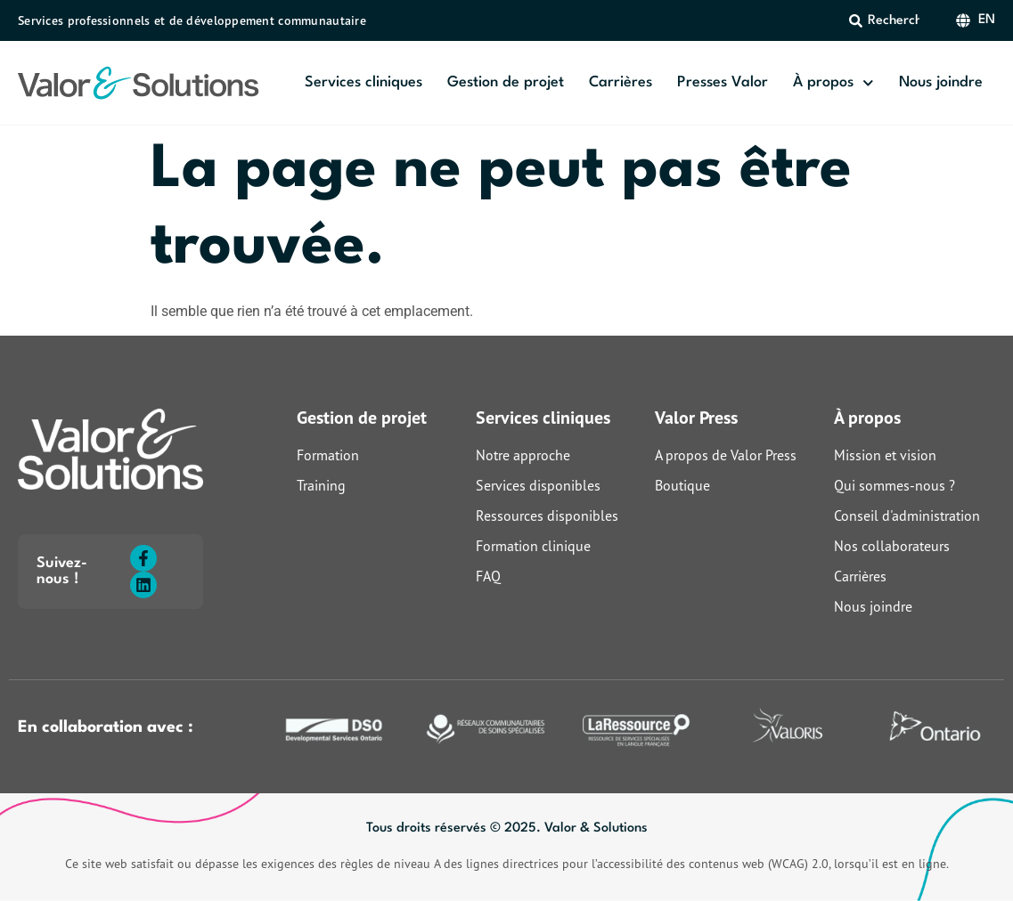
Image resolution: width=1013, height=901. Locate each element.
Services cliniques (363, 82)
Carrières (620, 82)
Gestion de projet (505, 82)
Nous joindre (941, 82)
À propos (833, 83)
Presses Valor (722, 82)
